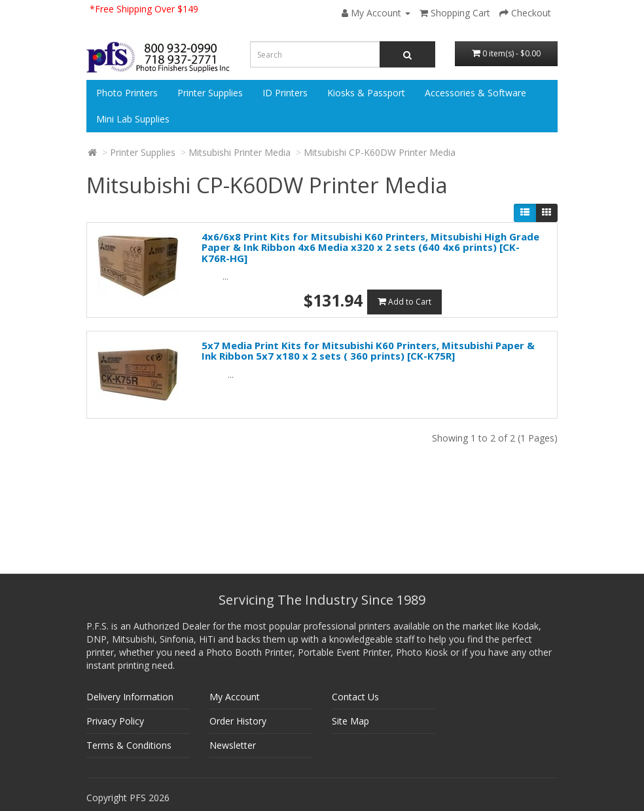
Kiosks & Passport (366, 92)
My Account (234, 696)
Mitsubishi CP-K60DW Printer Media (380, 152)
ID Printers (285, 92)
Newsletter (232, 745)
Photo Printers (127, 92)
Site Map (350, 721)
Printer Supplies (210, 92)
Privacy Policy (115, 721)
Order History (237, 721)
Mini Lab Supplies (133, 119)
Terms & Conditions (128, 745)
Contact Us (355, 696)
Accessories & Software (475, 92)
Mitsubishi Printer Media (239, 152)
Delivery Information (129, 696)
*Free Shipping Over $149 (144, 9)
